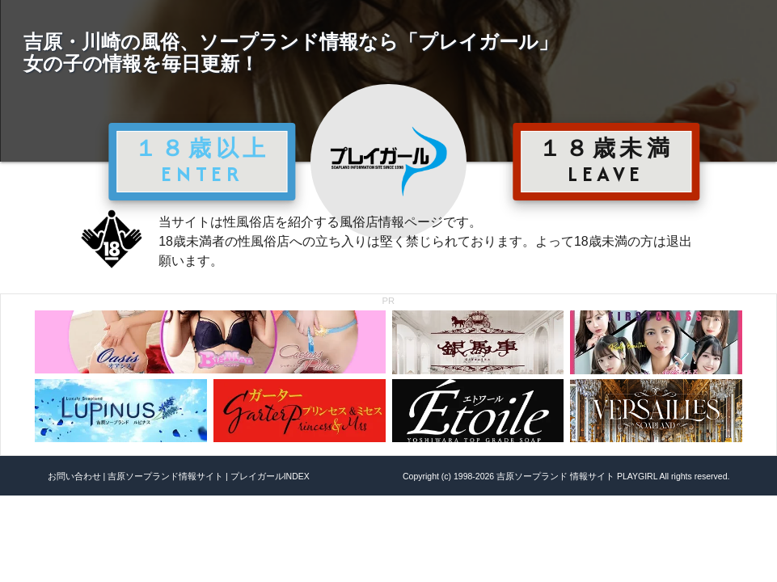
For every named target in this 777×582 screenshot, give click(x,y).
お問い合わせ (74, 476)
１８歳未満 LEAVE (606, 160)
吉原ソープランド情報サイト (165, 476)
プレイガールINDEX (270, 476)
